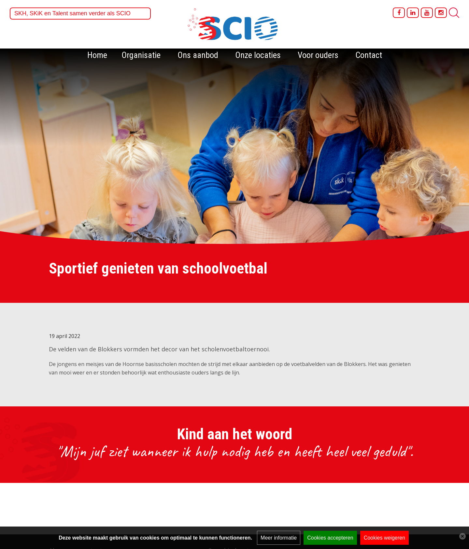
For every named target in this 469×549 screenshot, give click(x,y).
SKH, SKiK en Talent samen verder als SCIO (72, 13)
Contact (368, 55)
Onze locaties (258, 55)
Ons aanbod (198, 55)
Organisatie (141, 55)
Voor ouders (318, 55)
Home (97, 55)
